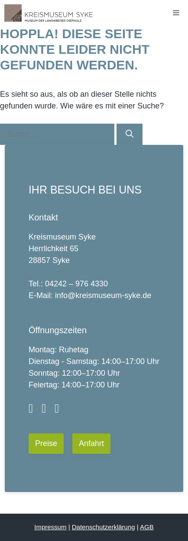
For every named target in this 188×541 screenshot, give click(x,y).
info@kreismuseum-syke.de (103, 295)
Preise (46, 443)
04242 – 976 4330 (76, 283)
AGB (147, 527)
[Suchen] (130, 134)
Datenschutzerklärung (103, 527)
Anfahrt (91, 443)
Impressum (50, 527)
